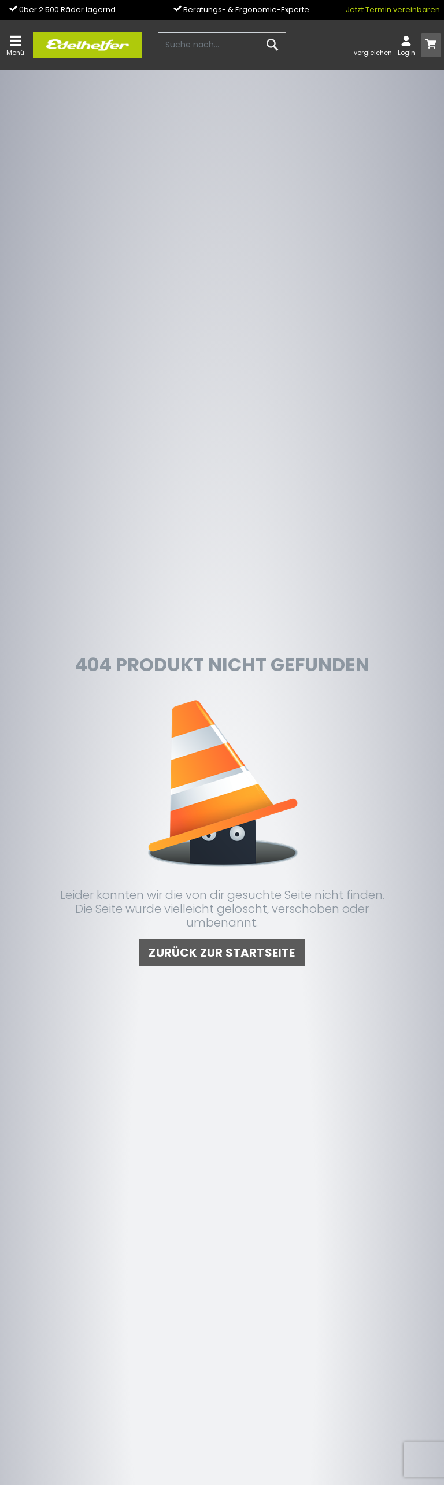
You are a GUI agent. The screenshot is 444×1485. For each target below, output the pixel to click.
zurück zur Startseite (222, 953)
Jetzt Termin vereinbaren (393, 9)
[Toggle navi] (15, 45)
